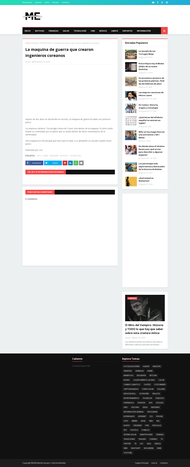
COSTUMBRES (159, 384)
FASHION (141, 402)
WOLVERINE (148, 448)
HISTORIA (135, 407)
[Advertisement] (114, 16)
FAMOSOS (160, 398)
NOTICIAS (64, 155)
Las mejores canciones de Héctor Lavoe (151, 94)
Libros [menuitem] (114, 30)
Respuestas (27, 2)
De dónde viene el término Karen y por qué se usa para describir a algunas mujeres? (152, 150)
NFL (158, 421)
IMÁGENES (155, 407)
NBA (151, 421)
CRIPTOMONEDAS (131, 389)
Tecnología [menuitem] (80, 30)
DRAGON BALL (130, 393)
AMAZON (157, 366)
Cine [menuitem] (93, 30)
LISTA (126, 421)
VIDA (149, 443)
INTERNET (142, 416)
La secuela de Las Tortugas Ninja (147, 52)
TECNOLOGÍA (45, 43)
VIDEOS (158, 443)
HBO (126, 407)
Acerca (154, 463)
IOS (151, 416)
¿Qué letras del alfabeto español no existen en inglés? (151, 120)
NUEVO (127, 425)
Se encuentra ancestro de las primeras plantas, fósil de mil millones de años (151, 81)
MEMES (134, 421)
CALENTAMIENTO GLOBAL (144, 380)
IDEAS (145, 407)
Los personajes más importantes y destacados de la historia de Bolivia (152, 166)
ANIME (150, 371)
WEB (125, 448)
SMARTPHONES (146, 434)
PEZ (125, 430)
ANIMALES (139, 371)
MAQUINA (54, 155)
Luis (29, 62)
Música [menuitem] (103, 30)
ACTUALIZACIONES (131, 366)
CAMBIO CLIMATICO (132, 384)
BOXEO (127, 380)
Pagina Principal (141, 463)
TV (162, 439)
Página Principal (32, 43)
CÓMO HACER (148, 389)
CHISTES (147, 384)
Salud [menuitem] (66, 30)
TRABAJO (160, 434)
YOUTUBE (128, 452)
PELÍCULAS (156, 425)
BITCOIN (153, 375)
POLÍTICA (134, 430)
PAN (147, 425)
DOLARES (161, 389)
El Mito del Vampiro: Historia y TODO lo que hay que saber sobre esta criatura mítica (144, 329)
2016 (39, 155)
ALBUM (146, 366)
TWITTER (127, 443)
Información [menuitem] (144, 30)
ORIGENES (137, 425)
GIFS (150, 402)
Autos (47, 2)
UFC (141, 443)
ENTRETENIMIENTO (131, 398)
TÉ (135, 443)
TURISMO (153, 439)
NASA (143, 421)
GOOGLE (159, 402)
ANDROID (128, 371)
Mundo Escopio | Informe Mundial (51, 463)
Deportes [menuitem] (127, 30)
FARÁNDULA (129, 402)
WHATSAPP (135, 448)
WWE (159, 448)
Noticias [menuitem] (39, 30)
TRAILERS (142, 439)
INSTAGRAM (152, 412)
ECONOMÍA (144, 393)
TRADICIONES (129, 439)
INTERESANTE (129, 416)
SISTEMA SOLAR (130, 434)
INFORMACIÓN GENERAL (134, 412)
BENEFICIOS (128, 375)
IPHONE (159, 416)
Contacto (164, 463)
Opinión (38, 2)
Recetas (55, 2)
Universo (65, 2)
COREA (45, 155)
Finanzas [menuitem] (53, 30)
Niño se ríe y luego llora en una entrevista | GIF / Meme (152, 135)
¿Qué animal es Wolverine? (146, 179)
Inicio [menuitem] (28, 30)
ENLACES (156, 393)
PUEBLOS (145, 430)
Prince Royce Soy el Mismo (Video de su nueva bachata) (151, 66)
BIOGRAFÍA (141, 375)
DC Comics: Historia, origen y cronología (148, 106)
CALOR (161, 380)
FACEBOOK (147, 398)
